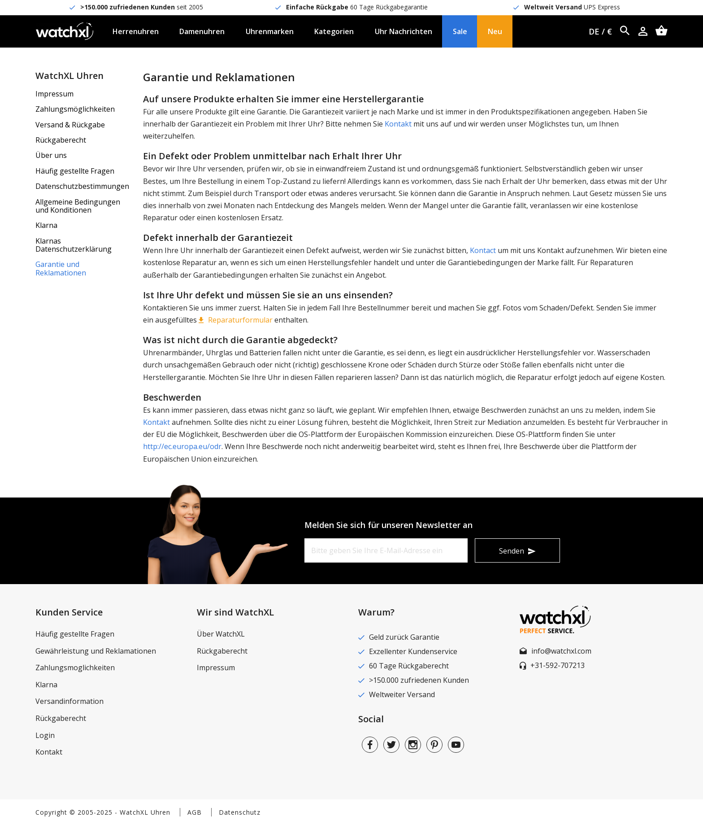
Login (45, 735)
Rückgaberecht (60, 140)
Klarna (46, 225)
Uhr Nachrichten (403, 31)
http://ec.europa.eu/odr (182, 446)
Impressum (54, 94)
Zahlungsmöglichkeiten (75, 109)
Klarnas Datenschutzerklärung (73, 245)
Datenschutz (239, 812)
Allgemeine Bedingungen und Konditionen (77, 206)
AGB (194, 812)
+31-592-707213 (557, 665)
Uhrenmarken (270, 31)
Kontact (483, 250)
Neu (495, 31)
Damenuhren (202, 31)
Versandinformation (69, 701)
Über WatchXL (221, 634)
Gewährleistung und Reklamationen (95, 651)
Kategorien (334, 31)
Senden (511, 551)
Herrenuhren (136, 31)
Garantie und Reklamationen (60, 268)
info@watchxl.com (561, 651)
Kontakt (398, 124)
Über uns (51, 155)
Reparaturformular (240, 320)
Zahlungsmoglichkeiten (75, 667)
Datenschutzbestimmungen (82, 186)
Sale (460, 31)
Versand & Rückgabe (70, 125)
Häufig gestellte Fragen (74, 171)
